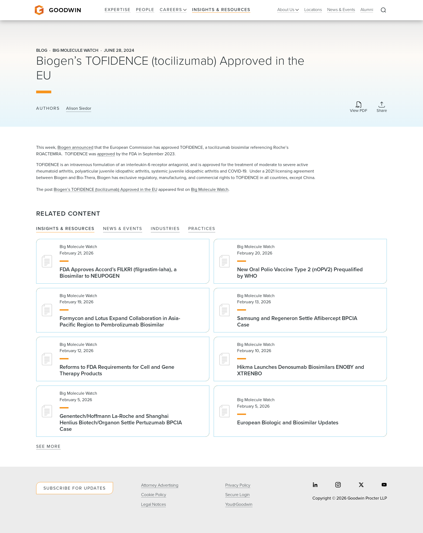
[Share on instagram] (338, 485)
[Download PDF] (358, 107)
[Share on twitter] (361, 485)
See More (48, 446)
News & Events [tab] (122, 229)
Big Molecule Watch (209, 189)
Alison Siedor (78, 108)
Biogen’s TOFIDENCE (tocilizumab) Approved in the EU (105, 189)
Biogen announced (75, 147)
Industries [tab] (165, 229)
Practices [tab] (201, 229)
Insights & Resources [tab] (65, 229)
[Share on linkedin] (315, 485)
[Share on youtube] (384, 485)
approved (106, 154)
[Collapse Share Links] (382, 107)
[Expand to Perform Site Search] (383, 10)
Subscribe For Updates (74, 488)
